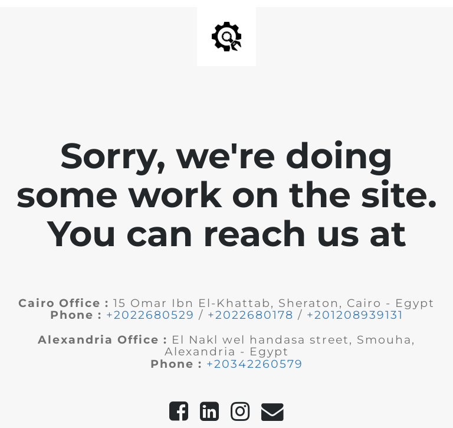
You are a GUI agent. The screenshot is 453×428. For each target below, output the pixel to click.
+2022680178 (251, 315)
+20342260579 (254, 364)
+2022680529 (150, 315)
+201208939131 (355, 315)
